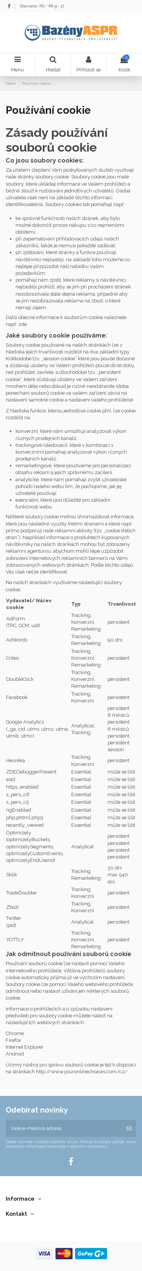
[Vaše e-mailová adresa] (64, 1128)
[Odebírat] (129, 1128)
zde (23, 324)
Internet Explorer (25, 1047)
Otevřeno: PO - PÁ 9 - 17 (42, 6)
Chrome (15, 1033)
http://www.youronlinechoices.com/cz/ (82, 1071)
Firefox (14, 1040)
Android (15, 1054)
